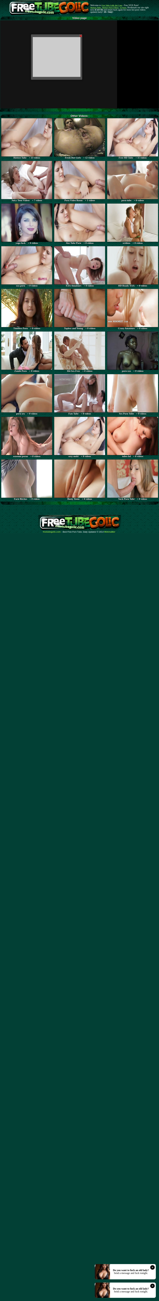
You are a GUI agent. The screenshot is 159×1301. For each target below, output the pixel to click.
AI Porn (123, 8)
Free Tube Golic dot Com (111, 5)
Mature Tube (95, 8)
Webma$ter (109, 532)
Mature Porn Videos (110, 8)
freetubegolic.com (52, 532)
